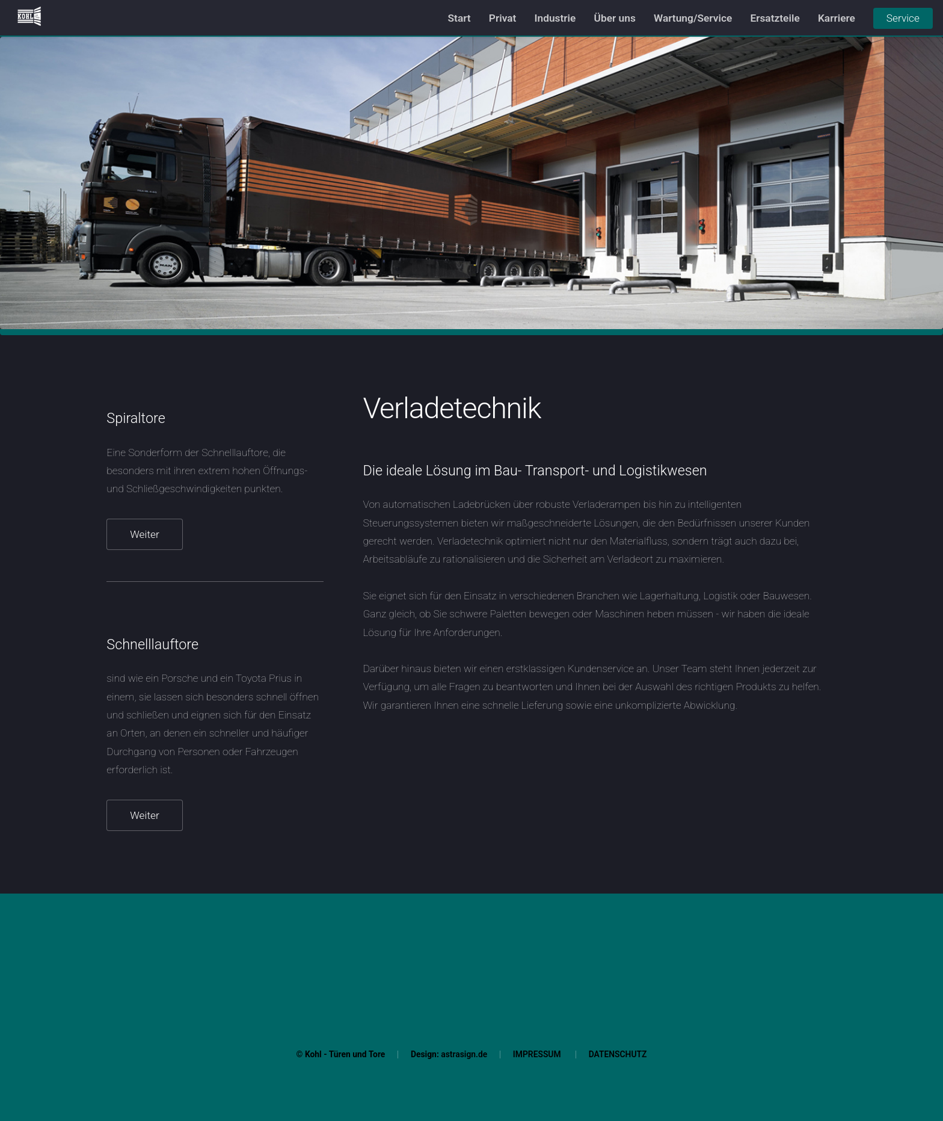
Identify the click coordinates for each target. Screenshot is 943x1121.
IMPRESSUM (537, 1054)
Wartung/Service (693, 18)
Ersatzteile (774, 18)
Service (903, 18)
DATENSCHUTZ (618, 1054)
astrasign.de (464, 1054)
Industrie (555, 18)
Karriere (836, 18)
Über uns (615, 18)
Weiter (144, 534)
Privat (503, 18)
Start (459, 18)
